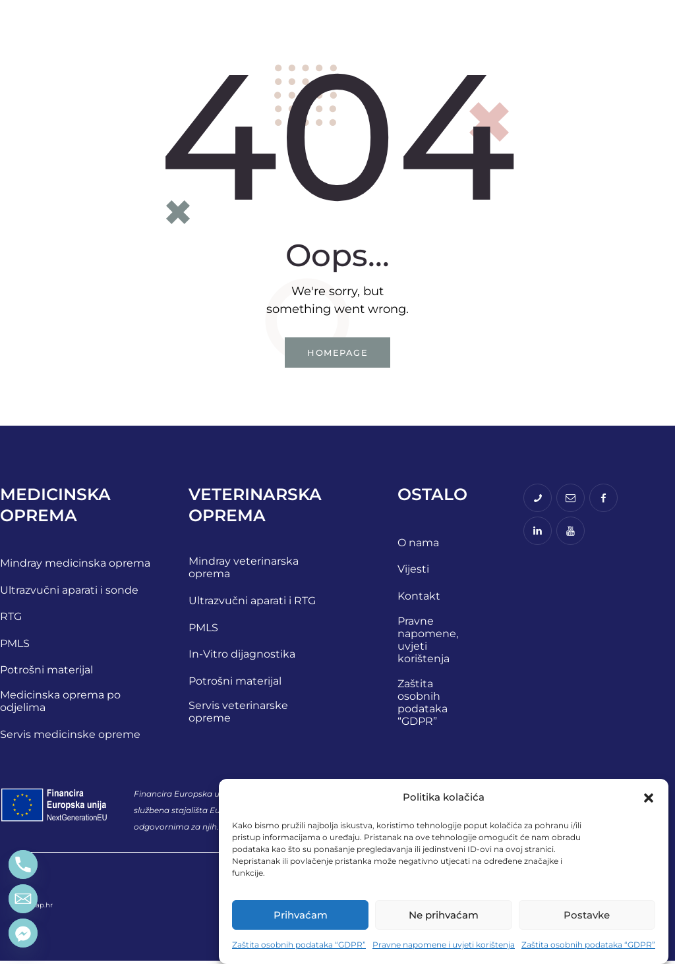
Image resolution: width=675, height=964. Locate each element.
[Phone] (23, 864)
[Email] (23, 898)
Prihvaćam (301, 915)
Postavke (587, 915)
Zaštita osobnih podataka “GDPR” (299, 945)
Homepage (337, 354)
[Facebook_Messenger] (23, 933)
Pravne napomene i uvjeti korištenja (443, 945)
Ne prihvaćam (444, 915)
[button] (648, 798)
